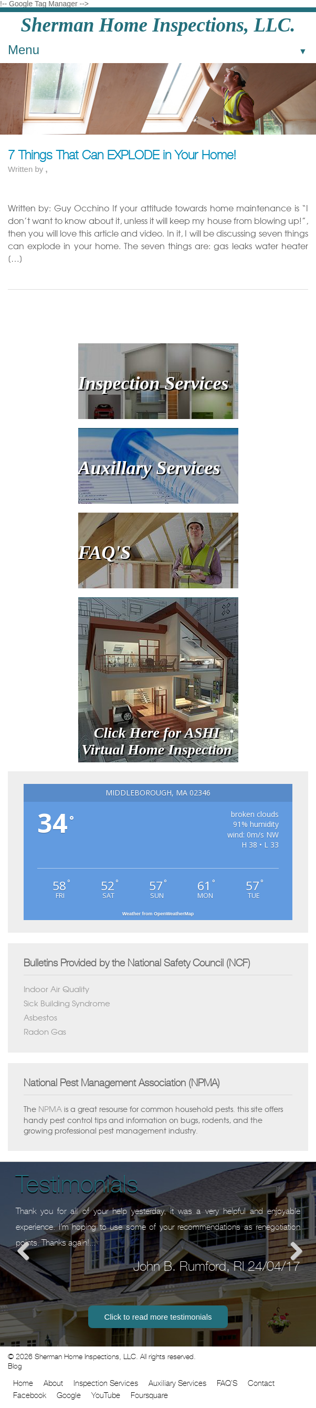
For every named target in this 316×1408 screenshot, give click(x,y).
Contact (261, 1383)
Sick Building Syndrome (67, 1003)
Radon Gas (45, 1031)
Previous (23, 1250)
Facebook (29, 1395)
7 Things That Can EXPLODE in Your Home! (122, 155)
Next (292, 1250)
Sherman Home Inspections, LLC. (157, 25)
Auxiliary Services (177, 1383)
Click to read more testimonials (158, 1316)
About (53, 1383)
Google (69, 1395)
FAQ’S (227, 1383)
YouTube (105, 1395)
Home (23, 1383)
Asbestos (40, 1017)
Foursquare (149, 1395)
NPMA (50, 1109)
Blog (15, 1366)
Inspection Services (105, 1383)
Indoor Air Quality (56, 989)
